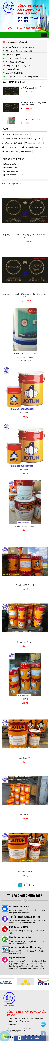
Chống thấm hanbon (31, 147)
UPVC (6, 143)
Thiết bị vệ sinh (9, 139)
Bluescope (17, 135)
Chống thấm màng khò (35, 143)
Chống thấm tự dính (11, 147)
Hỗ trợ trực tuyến (28, 1038)
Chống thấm (17, 143)
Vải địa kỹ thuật (25, 139)
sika (27, 135)
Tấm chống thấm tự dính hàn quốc (17, 152)
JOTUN (6, 135)
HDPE (38, 139)
